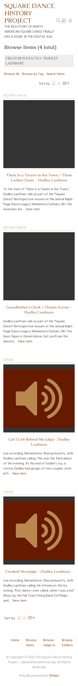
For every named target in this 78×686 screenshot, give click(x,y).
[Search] (64, 20)
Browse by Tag (32, 74)
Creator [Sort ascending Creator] (59, 83)
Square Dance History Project (29, 13)
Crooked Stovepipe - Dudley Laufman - (39, 571)
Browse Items (31, 643)
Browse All (11, 74)
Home (15, 640)
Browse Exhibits (67, 643)
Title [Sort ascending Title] (53, 83)
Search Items (55, 74)
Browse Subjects (49, 643)
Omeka (54, 675)
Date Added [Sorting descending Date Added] (66, 83)
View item (33, 209)
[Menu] (70, 20)
